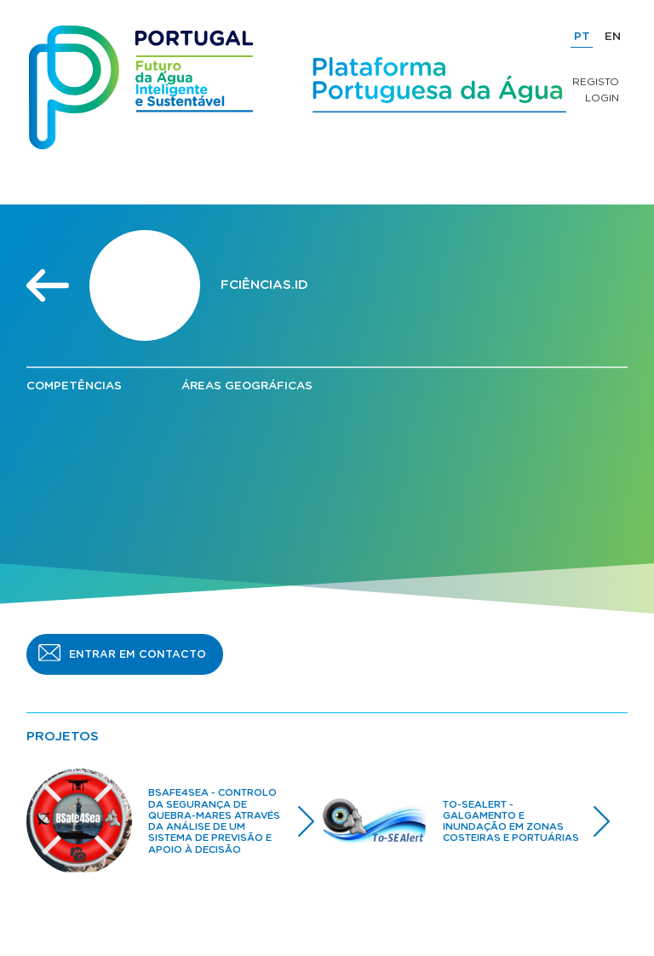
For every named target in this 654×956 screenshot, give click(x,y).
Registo (595, 82)
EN (613, 37)
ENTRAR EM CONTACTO (137, 654)
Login (602, 98)
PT (582, 37)
